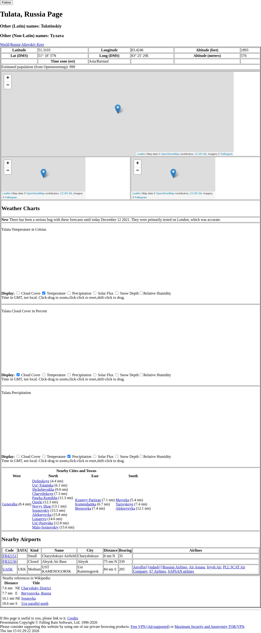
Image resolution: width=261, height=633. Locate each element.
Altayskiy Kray (32, 44)
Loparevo (39, 519)
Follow (6, 2)
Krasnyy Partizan (88, 500)
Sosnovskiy (40, 510)
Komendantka (85, 504)
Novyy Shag (41, 506)
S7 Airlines (157, 571)
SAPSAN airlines (181, 571)
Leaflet (141, 154)
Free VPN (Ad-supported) (149, 627)
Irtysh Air (214, 567)
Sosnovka (28, 598)
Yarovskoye (125, 504)
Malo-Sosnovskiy (45, 527)
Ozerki (37, 502)
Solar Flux (105, 293)
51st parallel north (34, 603)
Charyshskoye (42, 494)
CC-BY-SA (201, 154)
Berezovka (83, 508)
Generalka (10, 504)
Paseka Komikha (44, 498)
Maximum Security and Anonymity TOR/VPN (209, 627)
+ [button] (7, 78)
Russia (15, 44)
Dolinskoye (40, 481)
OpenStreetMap (170, 154)
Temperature (56, 293)
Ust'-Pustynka (42, 523)
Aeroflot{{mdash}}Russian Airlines (160, 567)
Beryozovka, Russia (36, 593)
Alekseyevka (42, 515)
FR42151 (10, 556)
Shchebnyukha (43, 489)
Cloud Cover (30, 293)
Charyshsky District (36, 588)
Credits (72, 618)
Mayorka (122, 500)
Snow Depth (129, 293)
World (4, 44)
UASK (8, 569)
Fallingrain (227, 154)
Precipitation (81, 293)
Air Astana (197, 567)
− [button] (7, 85)
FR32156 (10, 561)
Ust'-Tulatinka (42, 485)
